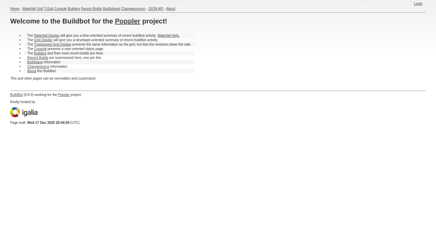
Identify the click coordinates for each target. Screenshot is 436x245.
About (170, 9)
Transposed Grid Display (53, 44)
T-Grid (48, 9)
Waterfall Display (47, 35)
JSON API (156, 9)
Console (60, 9)
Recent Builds (91, 9)
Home (14, 9)
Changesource (38, 66)
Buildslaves (111, 9)
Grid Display (43, 40)
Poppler (127, 21)
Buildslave (35, 62)
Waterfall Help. (168, 35)
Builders (74, 9)
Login (418, 3)
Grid (39, 9)
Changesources (133, 9)
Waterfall (29, 9)
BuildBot (16, 95)
